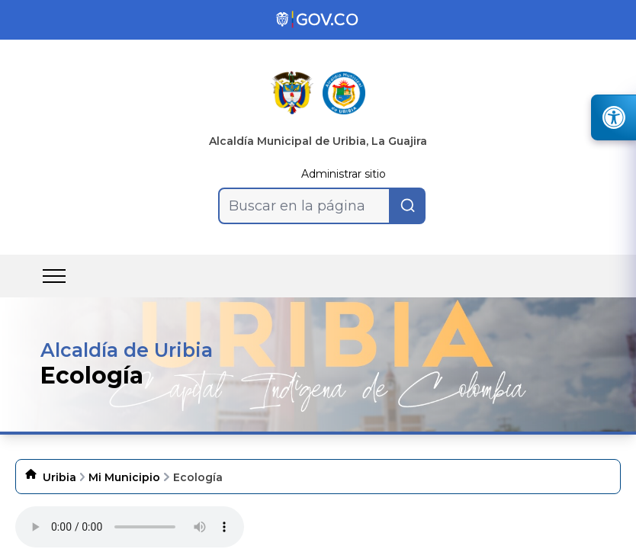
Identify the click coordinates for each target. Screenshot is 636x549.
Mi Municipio (124, 477)
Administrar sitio (343, 174)
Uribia (59, 477)
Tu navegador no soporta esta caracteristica (129, 526)
